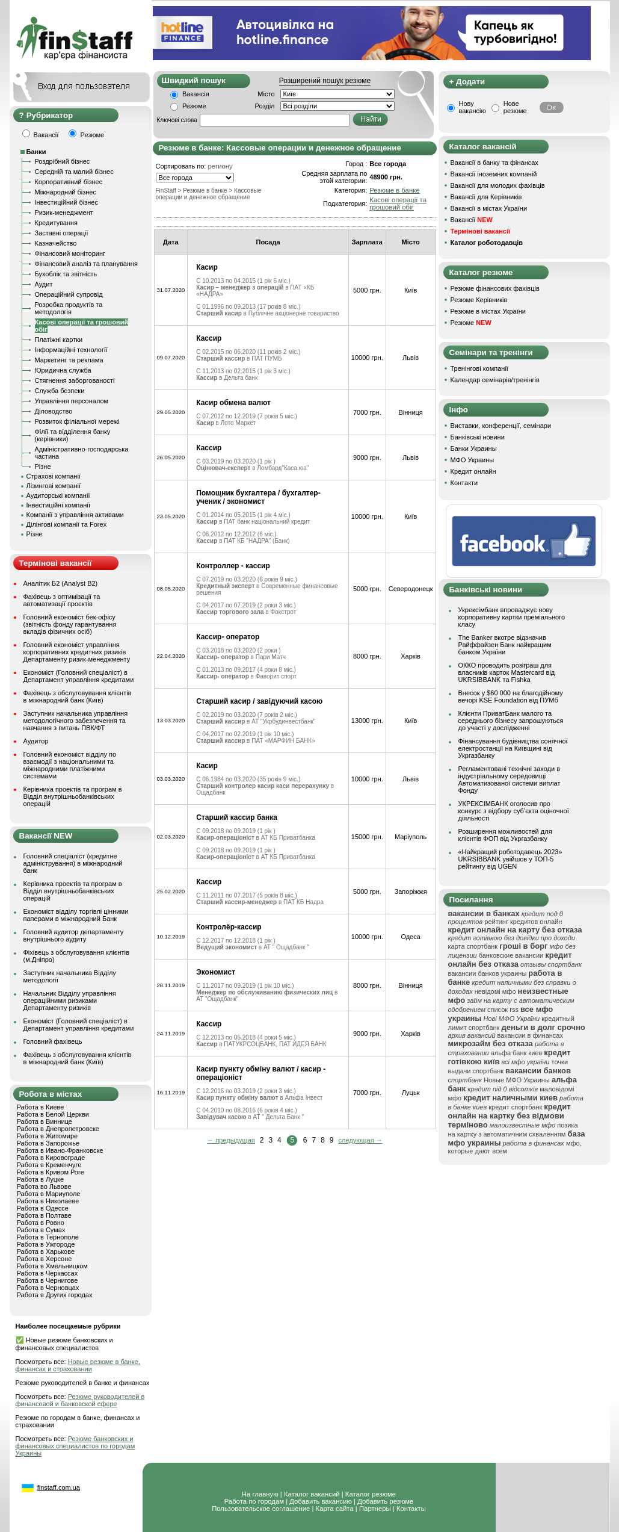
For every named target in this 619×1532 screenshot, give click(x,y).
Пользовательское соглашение (261, 1508)
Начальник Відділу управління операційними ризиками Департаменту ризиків (69, 1000)
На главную (260, 1494)
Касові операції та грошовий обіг (398, 203)
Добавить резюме (385, 1501)
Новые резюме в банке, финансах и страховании (78, 1365)
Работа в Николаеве (48, 1201)
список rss (503, 1009)
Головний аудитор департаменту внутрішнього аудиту (73, 935)
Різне (43, 466)
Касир (207, 267)
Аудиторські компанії (58, 495)
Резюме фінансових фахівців (495, 288)
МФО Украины (472, 460)
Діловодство (54, 411)
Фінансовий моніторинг (70, 253)
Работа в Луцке (40, 1179)
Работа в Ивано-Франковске (60, 1150)
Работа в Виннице (44, 1121)
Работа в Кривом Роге (50, 1172)
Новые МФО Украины (517, 1080)
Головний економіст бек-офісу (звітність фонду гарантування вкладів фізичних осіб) (70, 624)
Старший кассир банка (236, 817)
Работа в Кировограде (51, 1157)
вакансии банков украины (487, 973)
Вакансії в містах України (489, 208)
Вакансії (472, 219)
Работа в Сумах (41, 1229)
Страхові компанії (53, 476)
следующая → (361, 1140)
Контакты (411, 1508)
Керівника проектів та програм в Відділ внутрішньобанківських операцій (72, 796)
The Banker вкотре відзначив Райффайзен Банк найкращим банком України (505, 645)
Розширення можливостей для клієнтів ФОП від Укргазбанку (505, 835)
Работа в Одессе (43, 1208)
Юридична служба (63, 370)
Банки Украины (474, 448)
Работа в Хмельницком (52, 1266)
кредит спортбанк (515, 1107)
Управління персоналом (72, 401)
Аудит (44, 284)
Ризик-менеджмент (64, 212)
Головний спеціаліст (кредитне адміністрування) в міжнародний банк (73, 863)
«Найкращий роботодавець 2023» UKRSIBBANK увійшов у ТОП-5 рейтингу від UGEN (510, 859)
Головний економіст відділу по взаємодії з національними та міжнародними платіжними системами (70, 765)
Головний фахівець (52, 1041)
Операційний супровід (69, 294)
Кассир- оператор (227, 637)
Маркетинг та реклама (69, 360)
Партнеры (375, 1508)
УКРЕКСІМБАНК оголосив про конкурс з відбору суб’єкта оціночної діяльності (513, 811)
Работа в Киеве (40, 1107)
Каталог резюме (370, 1494)
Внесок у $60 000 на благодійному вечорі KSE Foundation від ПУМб (510, 696)
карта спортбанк (473, 946)
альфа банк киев (517, 1052)
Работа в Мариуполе (49, 1193)
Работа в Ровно (40, 1222)
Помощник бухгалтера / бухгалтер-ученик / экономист (258, 497)
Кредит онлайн (473, 471)
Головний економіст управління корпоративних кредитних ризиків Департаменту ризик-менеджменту (77, 652)
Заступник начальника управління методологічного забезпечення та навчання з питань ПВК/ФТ (75, 720)
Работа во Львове (44, 1186)
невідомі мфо (495, 991)
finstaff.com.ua (58, 1487)
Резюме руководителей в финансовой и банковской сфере (80, 1400)
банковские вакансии (511, 955)
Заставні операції (61, 233)
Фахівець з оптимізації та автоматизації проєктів (61, 600)
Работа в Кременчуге (49, 1164)
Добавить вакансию (320, 1501)
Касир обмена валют (233, 403)
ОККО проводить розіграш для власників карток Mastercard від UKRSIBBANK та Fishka (506, 672)
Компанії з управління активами (75, 514)
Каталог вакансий (312, 1494)
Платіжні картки (59, 339)
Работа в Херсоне (44, 1258)
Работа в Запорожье (48, 1143)
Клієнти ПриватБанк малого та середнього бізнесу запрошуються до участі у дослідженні (511, 720)
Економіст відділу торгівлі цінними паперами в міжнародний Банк (76, 915)
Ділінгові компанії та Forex (66, 524)
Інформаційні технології (71, 349)
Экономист (215, 972)
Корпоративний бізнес (69, 181)
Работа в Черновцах (48, 1287)
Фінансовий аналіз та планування (86, 263)
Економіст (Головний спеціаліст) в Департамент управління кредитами (78, 676)
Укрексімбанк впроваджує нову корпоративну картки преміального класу (511, 617)
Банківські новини (478, 437)
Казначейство (56, 243)
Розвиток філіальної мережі (77, 421)
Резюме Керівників (479, 299)
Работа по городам (254, 1501)
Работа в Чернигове (47, 1280)
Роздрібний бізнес (62, 161)
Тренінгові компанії (479, 368)
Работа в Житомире (47, 1136)
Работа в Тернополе (48, 1237)
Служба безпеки (60, 390)
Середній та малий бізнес (74, 171)
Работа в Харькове (46, 1251)
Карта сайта (335, 1508)
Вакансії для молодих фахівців (498, 185)
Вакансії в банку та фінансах (494, 162)
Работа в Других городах (55, 1294)
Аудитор (36, 741)
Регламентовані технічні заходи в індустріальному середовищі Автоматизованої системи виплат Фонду (509, 779)
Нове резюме (515, 107)
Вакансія (195, 94)
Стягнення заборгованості (75, 380)
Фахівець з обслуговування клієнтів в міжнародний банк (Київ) (77, 696)
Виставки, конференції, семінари (501, 425)
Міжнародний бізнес (65, 192)
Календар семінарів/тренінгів (495, 379)
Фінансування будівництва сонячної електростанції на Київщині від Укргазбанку (513, 748)
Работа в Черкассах (47, 1273)
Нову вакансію (472, 107)
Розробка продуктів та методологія (69, 308)
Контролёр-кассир (229, 927)
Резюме (194, 106)
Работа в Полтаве (44, 1215)
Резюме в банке (394, 190)
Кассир (208, 338)
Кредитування (56, 222)
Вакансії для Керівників (486, 196)
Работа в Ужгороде (46, 1244)
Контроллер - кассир (233, 566)
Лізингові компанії (53, 485)
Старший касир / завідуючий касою (259, 701)
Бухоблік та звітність (66, 274)
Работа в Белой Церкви (53, 1114)
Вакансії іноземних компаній (494, 174)
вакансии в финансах (530, 1035)
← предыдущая (230, 1140)
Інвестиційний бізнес (66, 202)
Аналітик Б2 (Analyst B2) (60, 583)
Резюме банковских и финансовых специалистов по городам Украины (75, 1446)
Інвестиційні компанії (58, 505)
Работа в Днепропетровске (58, 1128)
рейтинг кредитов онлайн (523, 921)
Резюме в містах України (488, 311)
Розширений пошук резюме (325, 80)
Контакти (464, 482)
